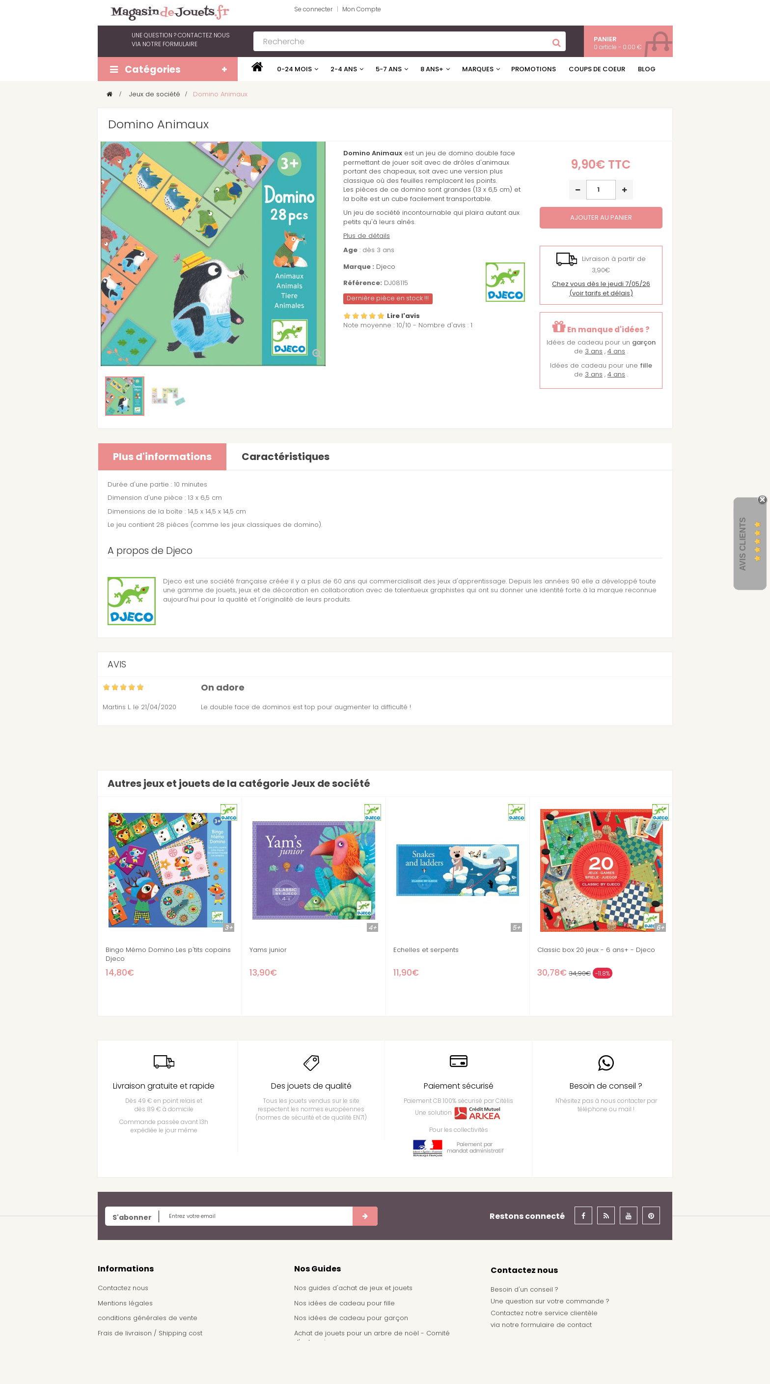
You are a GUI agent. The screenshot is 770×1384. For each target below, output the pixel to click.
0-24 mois (294, 69)
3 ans (594, 351)
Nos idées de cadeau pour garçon (351, 1318)
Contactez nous (123, 1288)
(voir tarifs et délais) (601, 288)
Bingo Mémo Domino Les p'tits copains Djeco (168, 954)
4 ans (616, 351)
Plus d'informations (162, 456)
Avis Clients (743, 544)
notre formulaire (169, 44)
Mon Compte (361, 9)
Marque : (358, 266)
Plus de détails (366, 235)
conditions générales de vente (147, 1318)
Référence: (362, 283)
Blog (647, 69)
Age (350, 250)
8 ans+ (431, 69)
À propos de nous (127, 1348)
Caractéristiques (286, 456)
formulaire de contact (556, 1324)
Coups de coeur (597, 69)
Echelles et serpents (426, 950)
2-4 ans (343, 69)
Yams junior (268, 950)
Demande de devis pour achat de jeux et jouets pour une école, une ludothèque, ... (381, 1362)
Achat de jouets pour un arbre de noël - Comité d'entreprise (372, 1337)
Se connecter (313, 9)
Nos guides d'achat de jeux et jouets (353, 1288)
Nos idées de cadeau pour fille (344, 1303)
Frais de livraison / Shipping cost (150, 1333)
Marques (478, 69)
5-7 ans (389, 69)
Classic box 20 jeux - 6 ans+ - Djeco (596, 950)
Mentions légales (125, 1303)
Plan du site (116, 1363)
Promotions (533, 69)
